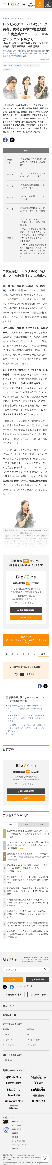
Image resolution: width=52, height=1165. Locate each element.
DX (28, 1035)
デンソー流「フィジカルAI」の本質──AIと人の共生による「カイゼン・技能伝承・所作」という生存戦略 (28, 845)
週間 (26, 825)
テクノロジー (32, 1045)
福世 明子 (38, 51)
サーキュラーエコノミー (31, 65)
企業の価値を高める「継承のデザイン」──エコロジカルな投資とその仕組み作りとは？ (26, 709)
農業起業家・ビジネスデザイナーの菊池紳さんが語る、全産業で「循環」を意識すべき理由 (26, 718)
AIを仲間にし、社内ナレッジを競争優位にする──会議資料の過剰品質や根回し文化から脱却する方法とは (28, 934)
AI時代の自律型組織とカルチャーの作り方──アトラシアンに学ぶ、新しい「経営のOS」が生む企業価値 (28, 903)
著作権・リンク (17, 1120)
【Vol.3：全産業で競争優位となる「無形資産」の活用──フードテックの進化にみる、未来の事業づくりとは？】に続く (33, 250)
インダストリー (8, 1040)
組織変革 (6, 1035)
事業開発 (18, 65)
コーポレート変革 (34, 1040)
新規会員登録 (25, 610)
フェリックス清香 (21, 53)
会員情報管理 (16, 1128)
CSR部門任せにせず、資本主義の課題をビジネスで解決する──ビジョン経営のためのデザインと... (26, 728)
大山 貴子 (6, 53)
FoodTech (7, 69)
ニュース (9, 1006)
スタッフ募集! (17, 1124)
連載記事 (8, 1060)
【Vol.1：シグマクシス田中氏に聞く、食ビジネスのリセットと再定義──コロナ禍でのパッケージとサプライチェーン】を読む (33, 235)
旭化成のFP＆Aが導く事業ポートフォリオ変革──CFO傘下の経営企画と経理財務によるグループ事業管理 (28, 857)
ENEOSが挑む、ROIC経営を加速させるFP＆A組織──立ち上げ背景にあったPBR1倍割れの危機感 (27, 891)
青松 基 (42, 53)
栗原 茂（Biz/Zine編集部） (13, 56)
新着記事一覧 (11, 1015)
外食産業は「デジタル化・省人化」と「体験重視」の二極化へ (33, 162)
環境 (10, 65)
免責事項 (15, 1132)
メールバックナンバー (26, 603)
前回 (11, 290)
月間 (41, 825)
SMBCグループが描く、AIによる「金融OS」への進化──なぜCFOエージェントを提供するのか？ (28, 914)
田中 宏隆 (6, 51)
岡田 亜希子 (22, 51)
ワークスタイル (8, 1045)
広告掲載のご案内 (13, 994)
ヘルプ (14, 1116)
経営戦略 (30, 1029)
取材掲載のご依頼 (38, 994)
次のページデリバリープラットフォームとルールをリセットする (26, 640)
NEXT (44, 654)
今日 (10, 825)
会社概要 (15, 1136)
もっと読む (10, 734)
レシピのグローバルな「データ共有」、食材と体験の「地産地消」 (33, 222)
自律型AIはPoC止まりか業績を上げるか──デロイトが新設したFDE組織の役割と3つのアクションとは (28, 834)
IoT (5, 65)
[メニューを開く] (4, 4)
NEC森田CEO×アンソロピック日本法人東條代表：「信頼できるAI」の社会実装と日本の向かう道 (27, 880)
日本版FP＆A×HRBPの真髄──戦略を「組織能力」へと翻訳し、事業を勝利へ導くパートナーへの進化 (27, 868)
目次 (35, 150)
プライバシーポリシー (20, 1143)
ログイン (26, 617)
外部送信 (15, 1147)
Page (10, 175)
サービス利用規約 (18, 1139)
